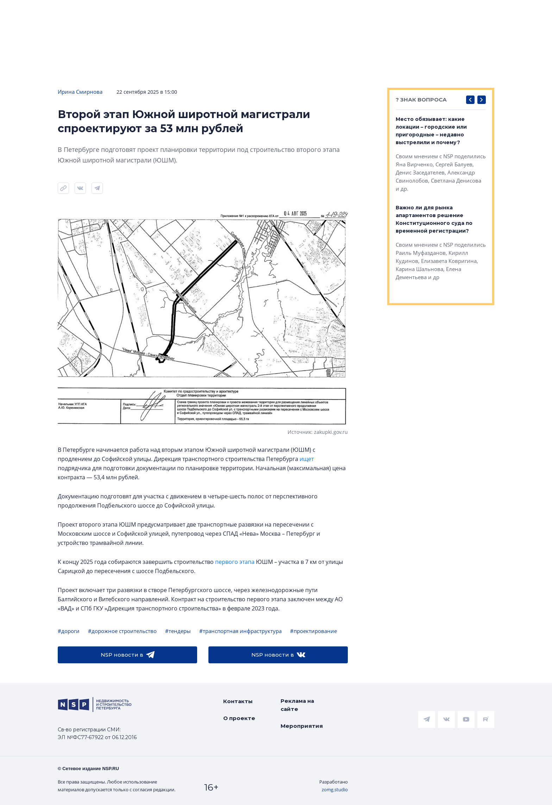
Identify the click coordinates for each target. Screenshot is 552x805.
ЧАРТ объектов (75, 11)
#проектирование (313, 630)
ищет (307, 459)
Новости (21, 11)
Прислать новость (177, 32)
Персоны (443, 11)
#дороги (69, 630)
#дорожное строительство (122, 630)
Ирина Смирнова (80, 91)
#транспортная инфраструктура (240, 630)
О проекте (239, 718)
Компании (397, 11)
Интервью (490, 11)
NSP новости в (128, 655)
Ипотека (130, 11)
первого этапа (235, 562)
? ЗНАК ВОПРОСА (421, 99)
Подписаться (107, 32)
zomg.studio (335, 789)
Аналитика (176, 11)
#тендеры (178, 630)
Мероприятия (302, 726)
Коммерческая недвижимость (318, 11)
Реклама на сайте (297, 705)
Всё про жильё (233, 11)
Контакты (238, 701)
